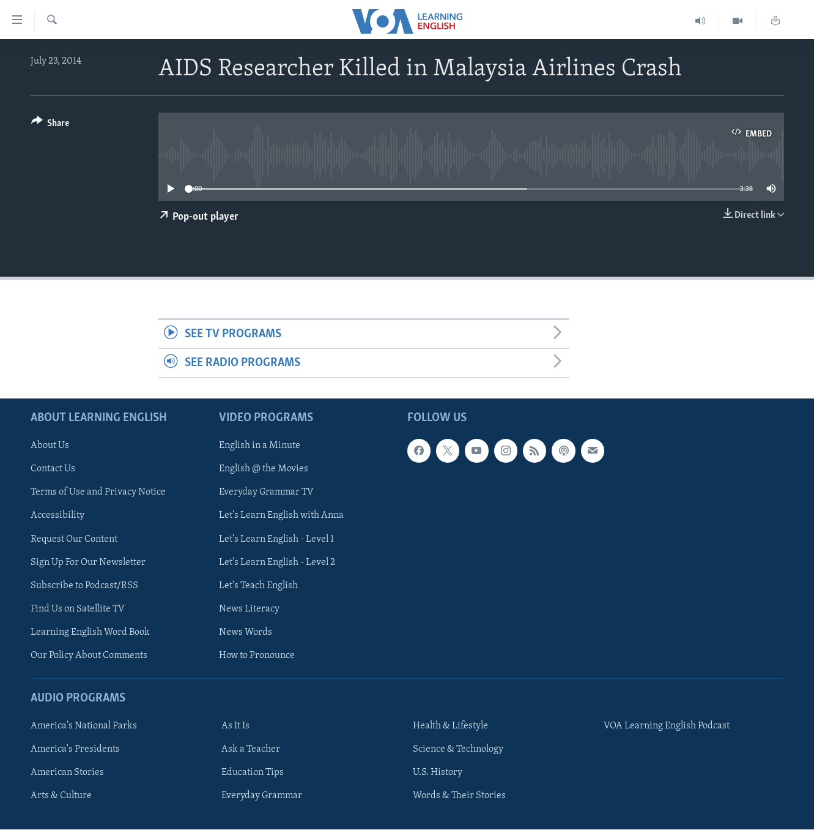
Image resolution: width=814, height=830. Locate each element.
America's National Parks (84, 726)
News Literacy (249, 609)
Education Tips (252, 772)
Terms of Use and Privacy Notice (98, 493)
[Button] (50, 125)
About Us (50, 446)
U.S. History (437, 772)
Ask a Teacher (250, 749)
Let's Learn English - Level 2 (277, 562)
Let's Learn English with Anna (281, 516)
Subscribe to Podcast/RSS (84, 586)
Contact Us (53, 469)
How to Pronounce (257, 655)
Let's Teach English (258, 586)
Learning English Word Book (90, 632)
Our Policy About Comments (89, 655)
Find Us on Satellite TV (78, 609)
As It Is (235, 726)
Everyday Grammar (261, 796)
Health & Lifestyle (450, 726)
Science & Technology (458, 749)
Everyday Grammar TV (266, 493)
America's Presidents (75, 749)
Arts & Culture (61, 796)
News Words (245, 632)
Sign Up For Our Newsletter (88, 562)
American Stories (67, 772)
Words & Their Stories (459, 796)
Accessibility (57, 516)
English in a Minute (259, 446)
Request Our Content (74, 539)
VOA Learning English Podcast (667, 726)
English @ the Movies (263, 469)
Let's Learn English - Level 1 (276, 539)
